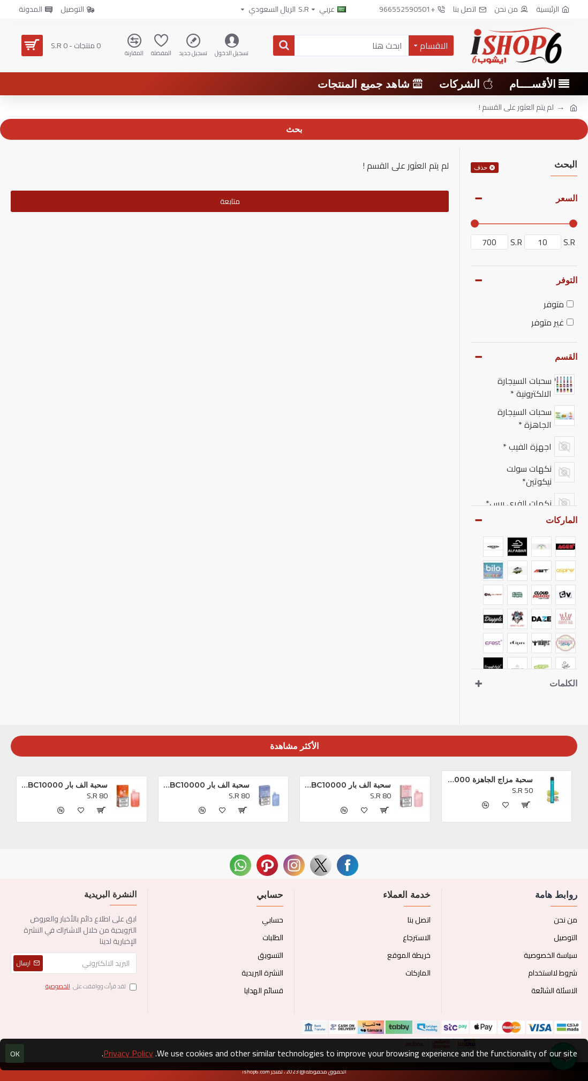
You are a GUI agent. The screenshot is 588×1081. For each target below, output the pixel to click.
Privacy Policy (128, 1053)
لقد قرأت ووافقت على (90, 987)
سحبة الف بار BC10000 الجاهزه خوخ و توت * (64, 785)
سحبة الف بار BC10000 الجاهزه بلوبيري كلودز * (206, 785)
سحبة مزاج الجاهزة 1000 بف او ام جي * (489, 779)
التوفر (566, 280)
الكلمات (563, 683)
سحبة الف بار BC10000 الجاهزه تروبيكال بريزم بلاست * (347, 785)
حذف (480, 167)
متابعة (230, 201)
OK (15, 1054)
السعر (566, 198)
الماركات (561, 520)
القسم (566, 357)
